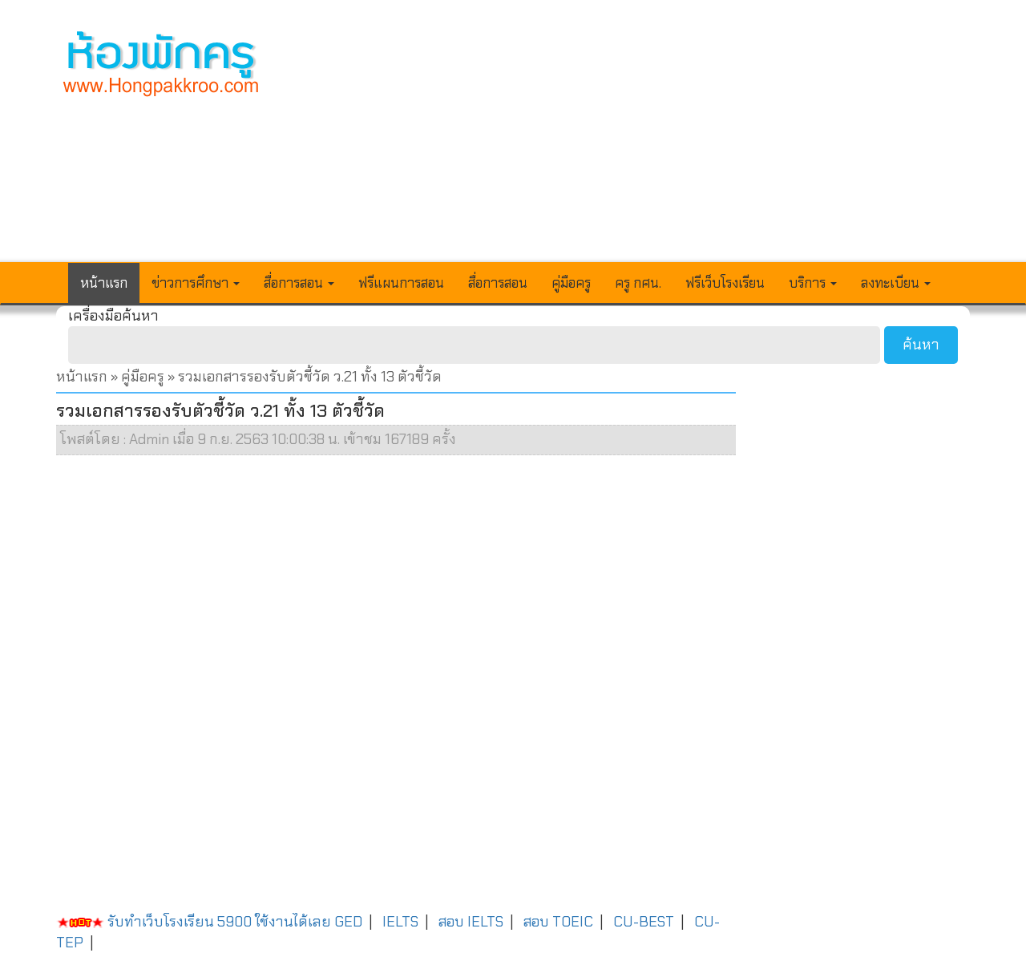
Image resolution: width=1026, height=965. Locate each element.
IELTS (400, 921)
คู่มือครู (571, 283)
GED (348, 921)
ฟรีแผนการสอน (401, 283)
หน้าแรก (103, 283)
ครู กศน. (638, 283)
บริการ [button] (813, 283)
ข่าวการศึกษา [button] (195, 283)
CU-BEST (643, 921)
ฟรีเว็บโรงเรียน (725, 283)
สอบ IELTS (470, 921)
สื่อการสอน (497, 283)
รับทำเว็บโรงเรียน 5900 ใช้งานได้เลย (193, 921)
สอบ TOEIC (558, 921)
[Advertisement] (631, 141)
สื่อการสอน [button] (299, 283)
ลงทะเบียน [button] (896, 283)
